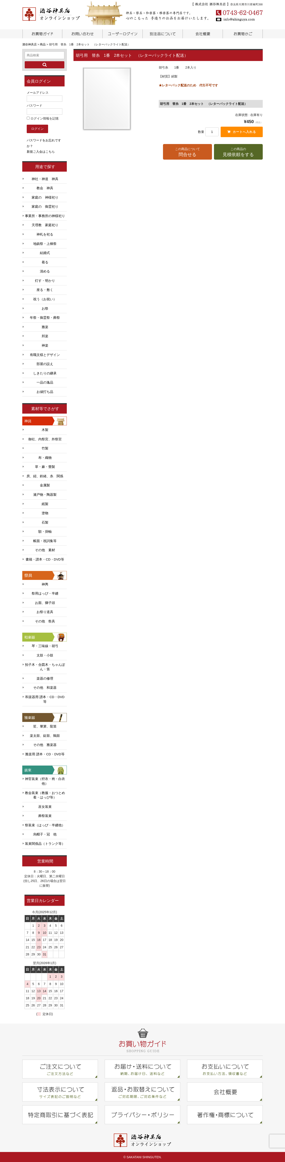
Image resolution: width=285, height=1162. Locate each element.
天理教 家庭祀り (45, 224)
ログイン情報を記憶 (43, 118)
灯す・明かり (45, 280)
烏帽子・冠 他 (45, 834)
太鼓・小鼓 (45, 655)
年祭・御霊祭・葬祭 (45, 317)
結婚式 (45, 252)
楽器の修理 (45, 678)
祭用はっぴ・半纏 (45, 593)
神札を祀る (45, 234)
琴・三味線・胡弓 (45, 645)
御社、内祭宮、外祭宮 (45, 438)
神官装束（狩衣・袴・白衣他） (45, 781)
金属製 (45, 485)
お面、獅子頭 (45, 602)
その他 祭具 (45, 621)
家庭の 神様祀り (45, 197)
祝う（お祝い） (45, 299)
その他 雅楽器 (45, 744)
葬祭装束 (45, 815)
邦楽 (45, 335)
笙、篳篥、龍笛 (45, 726)
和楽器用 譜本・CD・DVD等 (44, 699)
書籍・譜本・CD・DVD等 (45, 559)
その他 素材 (45, 549)
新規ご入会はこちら (41, 151)
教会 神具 (45, 187)
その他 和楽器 (45, 687)
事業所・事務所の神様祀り (45, 215)
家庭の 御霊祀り (45, 206)
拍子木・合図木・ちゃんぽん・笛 (45, 666)
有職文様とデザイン (45, 354)
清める (45, 271)
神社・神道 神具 (45, 178)
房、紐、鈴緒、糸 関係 (44, 475)
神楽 (45, 345)
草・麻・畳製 (45, 466)
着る (45, 261)
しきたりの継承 (45, 372)
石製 (45, 522)
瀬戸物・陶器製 (45, 494)
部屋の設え (45, 363)
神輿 (45, 583)
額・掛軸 (45, 531)
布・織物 (45, 457)
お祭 (45, 308)
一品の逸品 (45, 382)
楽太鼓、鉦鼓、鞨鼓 (45, 735)
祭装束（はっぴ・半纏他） (45, 825)
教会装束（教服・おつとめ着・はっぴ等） (45, 794)
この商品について (187, 152)
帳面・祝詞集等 (45, 540)
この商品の (238, 152)
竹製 (45, 448)
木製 (45, 429)
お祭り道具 (45, 611)
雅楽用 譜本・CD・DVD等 (44, 754)
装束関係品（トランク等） (45, 843)
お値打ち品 (45, 391)
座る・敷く (45, 289)
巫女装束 (45, 806)
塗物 (45, 512)
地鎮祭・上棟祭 (45, 243)
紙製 (45, 503)
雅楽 (45, 326)
